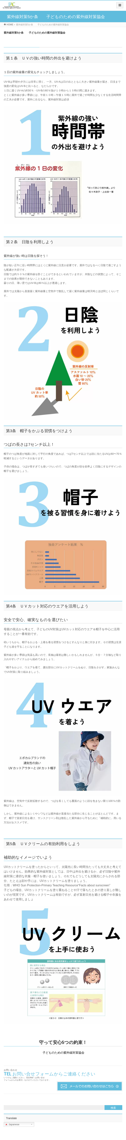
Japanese (12, 1124)
